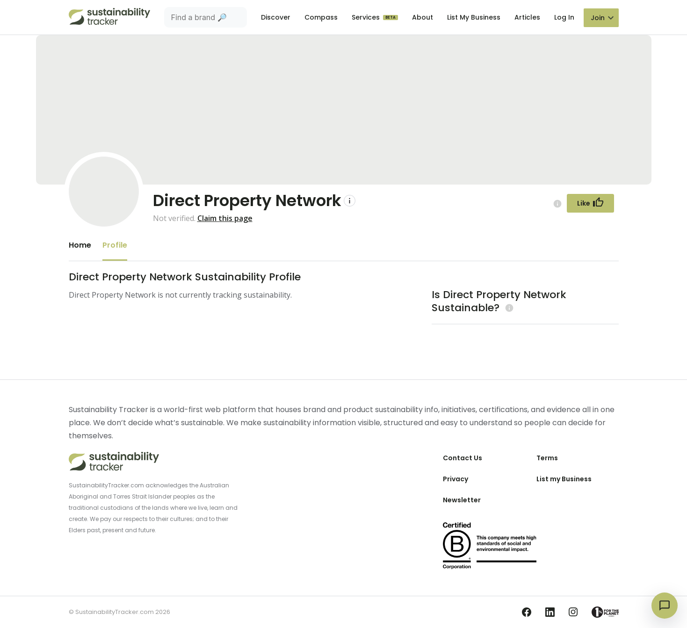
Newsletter (462, 500)
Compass (321, 17)
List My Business (473, 17)
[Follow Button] (590, 203)
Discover (275, 17)
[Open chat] (664, 605)
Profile (114, 245)
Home (80, 245)
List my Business (564, 479)
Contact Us (462, 458)
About (422, 17)
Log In (564, 17)
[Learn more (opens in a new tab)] (508, 307)
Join (598, 17)
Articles (527, 17)
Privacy (455, 479)
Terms (547, 458)
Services (367, 17)
